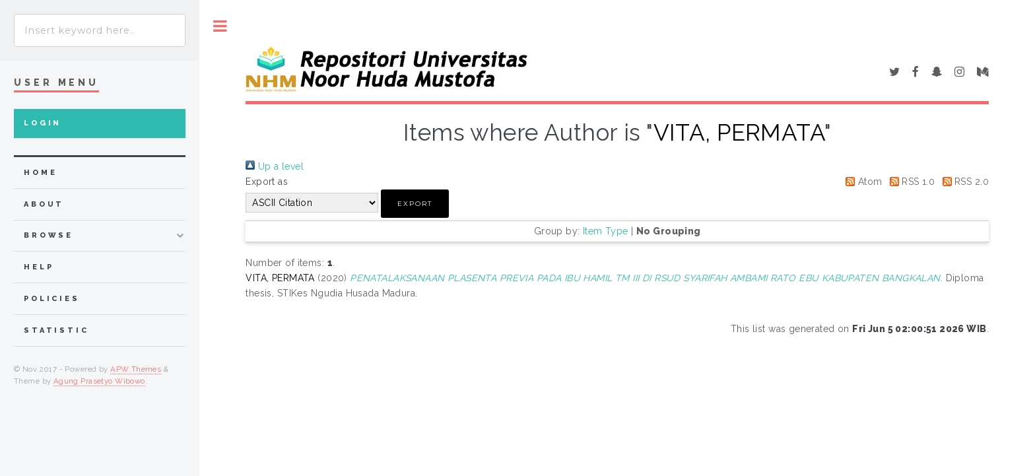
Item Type (605, 231)
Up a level (275, 166)
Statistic (56, 330)
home (40, 172)
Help (38, 267)
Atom (861, 181)
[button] (415, 203)
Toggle (220, 26)
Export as (267, 181)
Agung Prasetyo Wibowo (99, 381)
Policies (52, 298)
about (44, 204)
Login (42, 123)
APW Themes (135, 369)
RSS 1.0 (910, 181)
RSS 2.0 (963, 181)
